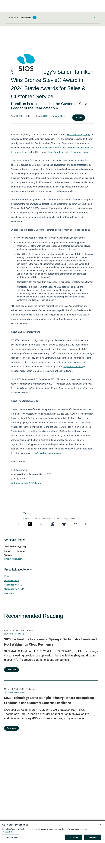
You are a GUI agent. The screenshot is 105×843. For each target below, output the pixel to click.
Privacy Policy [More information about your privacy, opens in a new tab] (8, 833)
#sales (57, 518)
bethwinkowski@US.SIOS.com (26, 483)
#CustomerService (42, 518)
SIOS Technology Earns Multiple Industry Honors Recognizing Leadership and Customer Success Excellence (49, 700)
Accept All (73, 839)
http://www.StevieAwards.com (47, 453)
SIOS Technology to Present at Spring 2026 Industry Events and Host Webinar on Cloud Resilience (50, 641)
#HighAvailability (70, 518)
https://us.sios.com (73, 366)
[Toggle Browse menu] (94, 17)
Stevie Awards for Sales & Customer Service (68, 152)
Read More (11, 670)
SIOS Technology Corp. (54, 116)
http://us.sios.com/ (13, 559)
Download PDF (11, 580)
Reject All (92, 839)
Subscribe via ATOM (14, 589)
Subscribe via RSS (13, 584)
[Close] (101, 826)
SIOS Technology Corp (78, 134)
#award (27, 518)
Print (6, 576)
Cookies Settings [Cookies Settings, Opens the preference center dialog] (11, 839)
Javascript (9, 593)
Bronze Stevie (44, 147)
